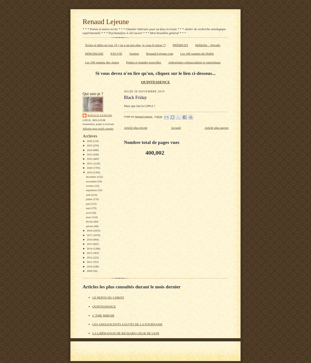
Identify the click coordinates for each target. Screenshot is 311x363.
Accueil (176, 128)
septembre (92, 190)
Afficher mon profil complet (98, 128)
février (90, 221)
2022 (90, 158)
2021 (90, 163)
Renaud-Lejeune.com (159, 53)
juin (88, 203)
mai (88, 208)
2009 (90, 270)
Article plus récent (135, 128)
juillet (89, 199)
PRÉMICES (180, 45)
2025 (90, 145)
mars (89, 217)
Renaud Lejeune (106, 22)
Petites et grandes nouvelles (143, 62)
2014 (90, 248)
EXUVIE (116, 53)
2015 (90, 243)
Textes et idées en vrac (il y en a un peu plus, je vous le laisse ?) (125, 45)
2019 (90, 172)
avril (88, 212)
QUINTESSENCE (155, 82)
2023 (90, 154)
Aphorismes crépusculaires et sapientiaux (194, 62)
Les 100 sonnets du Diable (197, 53)
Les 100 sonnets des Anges (102, 62)
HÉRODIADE (94, 53)
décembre (91, 176)
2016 (90, 239)
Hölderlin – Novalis (207, 45)
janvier (90, 226)
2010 (90, 266)
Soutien (134, 53)
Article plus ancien (216, 128)
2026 (90, 141)
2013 (90, 252)
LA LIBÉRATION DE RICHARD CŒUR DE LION (125, 333)
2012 (90, 257)
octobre (90, 185)
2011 (90, 261)
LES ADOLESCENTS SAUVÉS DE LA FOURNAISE (127, 324)
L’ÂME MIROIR (103, 315)
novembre (91, 181)
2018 (90, 230)
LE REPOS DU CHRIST (108, 297)
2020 (90, 167)
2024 (90, 150)
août (88, 194)
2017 (90, 235)
